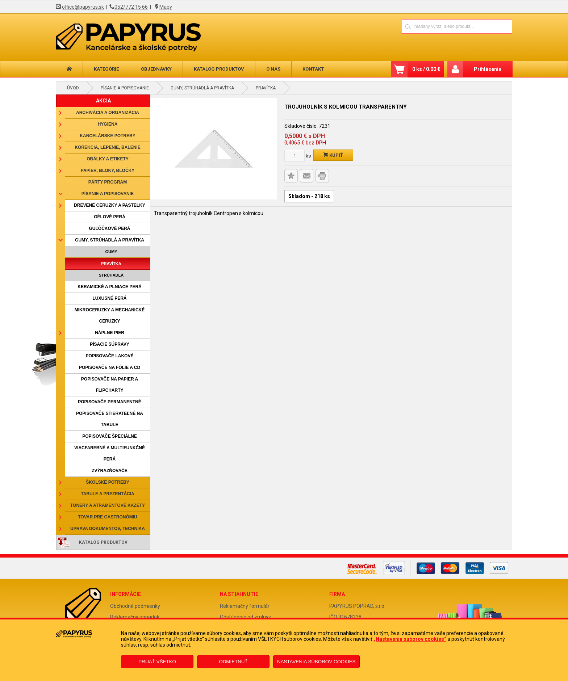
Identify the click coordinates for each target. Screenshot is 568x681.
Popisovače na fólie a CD (109, 367)
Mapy (165, 7)
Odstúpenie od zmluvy (245, 617)
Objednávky (156, 69)
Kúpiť (333, 155)
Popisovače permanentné (109, 401)
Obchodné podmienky (135, 606)
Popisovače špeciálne (109, 436)
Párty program (107, 182)
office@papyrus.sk (83, 7)
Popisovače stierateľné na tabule (109, 419)
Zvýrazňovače (109, 470)
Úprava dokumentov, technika (107, 528)
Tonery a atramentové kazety (107, 505)
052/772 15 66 (131, 7)
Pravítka (266, 88)
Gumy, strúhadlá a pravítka (202, 88)
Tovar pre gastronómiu (107, 517)
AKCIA (103, 101)
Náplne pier (109, 332)
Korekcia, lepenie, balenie (107, 147)
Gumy (111, 251)
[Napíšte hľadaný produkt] (431, 26)
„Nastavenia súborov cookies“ (409, 639)
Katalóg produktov (219, 69)
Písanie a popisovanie (125, 88)
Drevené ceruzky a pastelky (109, 205)
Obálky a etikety (108, 158)
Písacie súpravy (109, 344)
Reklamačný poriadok (134, 617)
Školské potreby (107, 482)
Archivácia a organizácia (107, 112)
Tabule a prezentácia (107, 493)
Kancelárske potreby (107, 135)
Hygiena (108, 124)
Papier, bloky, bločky (107, 170)
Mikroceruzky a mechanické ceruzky (110, 315)
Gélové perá (109, 216)
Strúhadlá (111, 275)
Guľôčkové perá (109, 228)
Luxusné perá (109, 298)
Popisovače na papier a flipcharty (109, 385)
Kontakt (313, 69)
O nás (273, 69)
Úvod (73, 88)
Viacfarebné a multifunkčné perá (109, 453)
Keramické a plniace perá (109, 286)
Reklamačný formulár (245, 606)
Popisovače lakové (110, 355)
